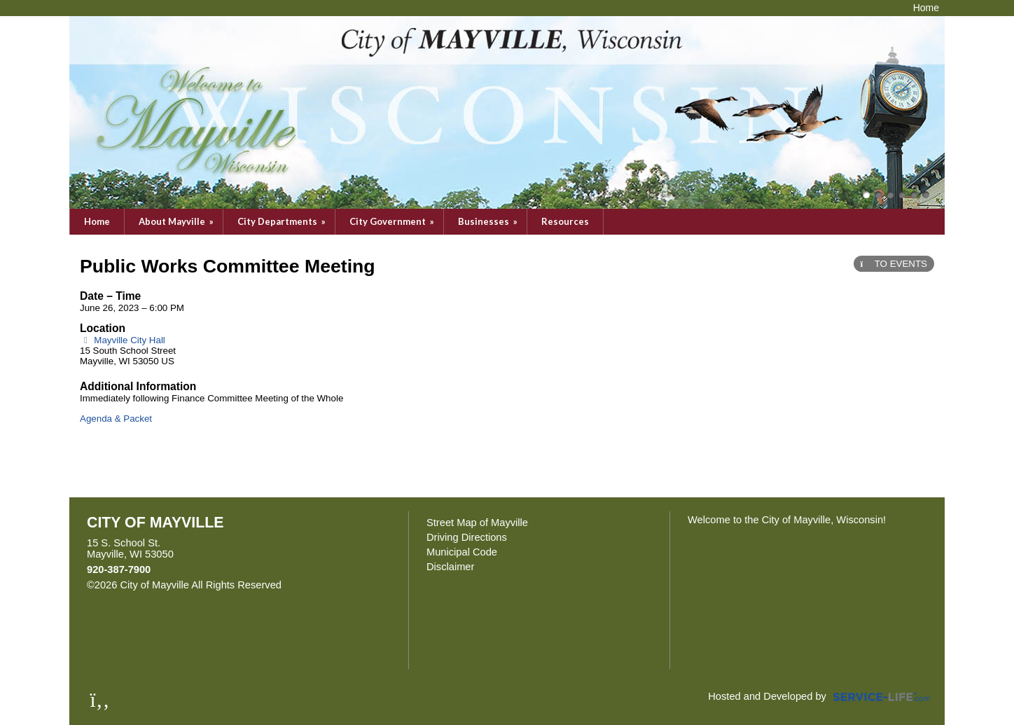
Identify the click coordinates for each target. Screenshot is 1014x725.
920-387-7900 (119, 569)
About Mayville (177, 221)
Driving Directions (466, 537)
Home (97, 221)
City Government (392, 221)
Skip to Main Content (342, 585)
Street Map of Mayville (477, 522)
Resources (565, 221)
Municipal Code (461, 552)
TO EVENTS (894, 263)
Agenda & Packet (116, 418)
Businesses (489, 221)
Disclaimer (450, 566)
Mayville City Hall (122, 340)
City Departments (282, 221)
